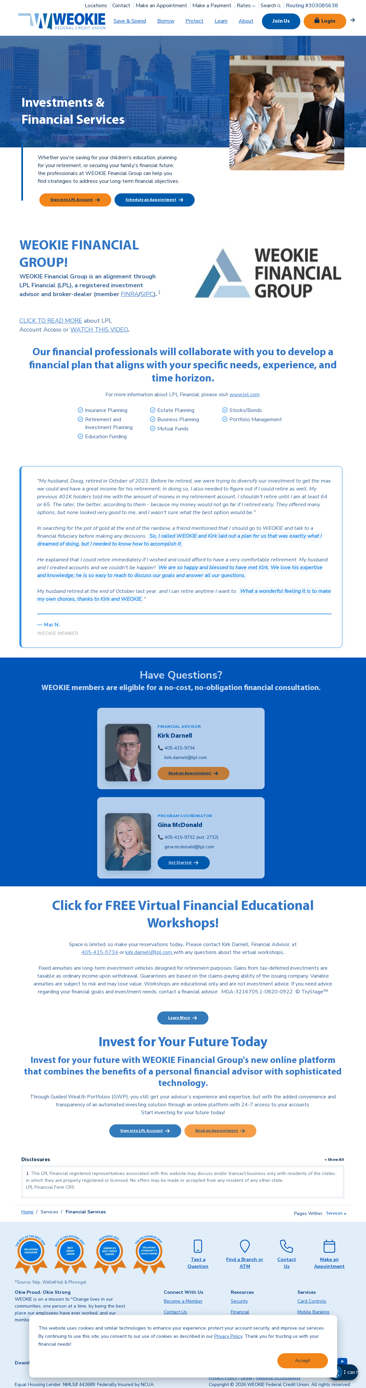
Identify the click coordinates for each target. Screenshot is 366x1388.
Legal (246, 1378)
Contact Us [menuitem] (175, 1312)
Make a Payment (211, 5)
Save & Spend (130, 21)
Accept (302, 1360)
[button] (349, 1372)
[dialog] (183, 1346)
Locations (96, 5)
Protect (194, 21)
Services (334, 1213)
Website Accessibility (278, 1378)
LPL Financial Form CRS (50, 1187)
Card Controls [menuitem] (311, 1301)
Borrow (165, 21)
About (246, 21)
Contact (121, 5)
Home (27, 1212)
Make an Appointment (161, 5)
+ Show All (334, 1160)
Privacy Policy (228, 1336)
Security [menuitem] (239, 1301)
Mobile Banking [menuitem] (313, 1312)
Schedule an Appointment (150, 200)
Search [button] (271, 5)
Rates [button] (247, 5)
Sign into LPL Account (71, 200)
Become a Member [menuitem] (183, 1301)
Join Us (281, 21)
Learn (221, 21)
